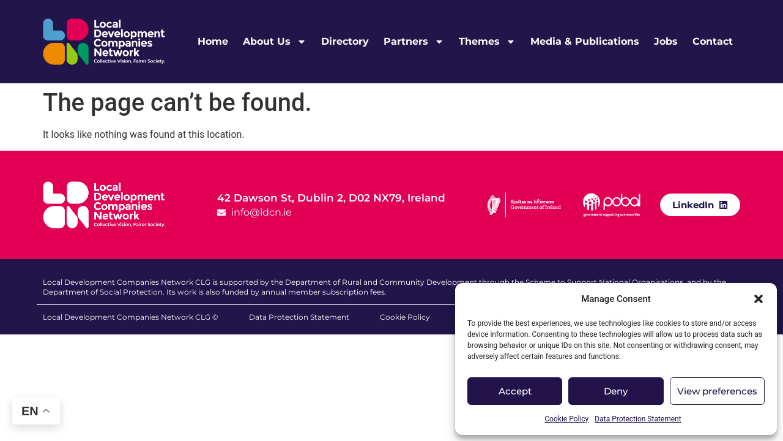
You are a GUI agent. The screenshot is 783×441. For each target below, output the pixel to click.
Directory (345, 41)
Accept (515, 391)
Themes (487, 42)
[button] (758, 299)
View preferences (717, 391)
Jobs (666, 41)
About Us (274, 42)
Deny (616, 391)
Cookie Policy (566, 419)
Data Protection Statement (638, 419)
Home (213, 41)
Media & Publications (584, 41)
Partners (414, 42)
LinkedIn (693, 205)
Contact (712, 41)
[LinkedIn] (723, 204)
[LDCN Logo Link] (104, 41)
